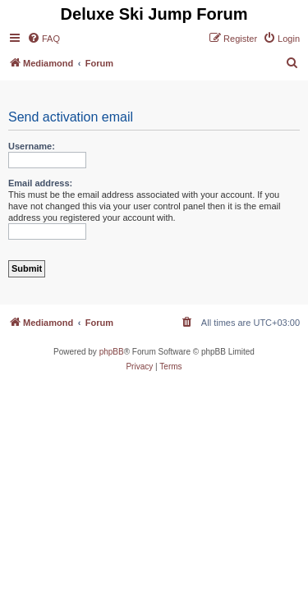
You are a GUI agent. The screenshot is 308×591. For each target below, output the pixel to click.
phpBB (111, 351)
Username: (31, 146)
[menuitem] (43, 38)
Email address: (40, 183)
